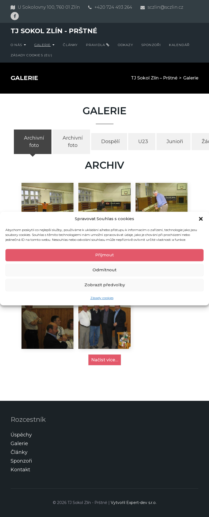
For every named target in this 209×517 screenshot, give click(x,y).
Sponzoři (151, 45)
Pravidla (98, 45)
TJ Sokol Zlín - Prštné (54, 31)
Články (70, 45)
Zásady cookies (101, 298)
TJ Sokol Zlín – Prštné (154, 78)
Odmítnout (104, 269)
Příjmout (104, 254)
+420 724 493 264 (113, 7)
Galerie (42, 45)
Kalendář (179, 45)
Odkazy (125, 45)
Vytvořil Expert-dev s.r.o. (133, 502)
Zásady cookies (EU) (31, 55)
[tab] (32, 142)
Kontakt (20, 470)
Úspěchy (21, 435)
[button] (201, 219)
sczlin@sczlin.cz (165, 7)
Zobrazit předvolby (104, 284)
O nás (16, 45)
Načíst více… (104, 359)
